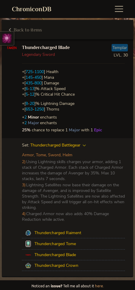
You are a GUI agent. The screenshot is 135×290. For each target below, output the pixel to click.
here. (99, 286)
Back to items (25, 30)
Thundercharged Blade (46, 47)
